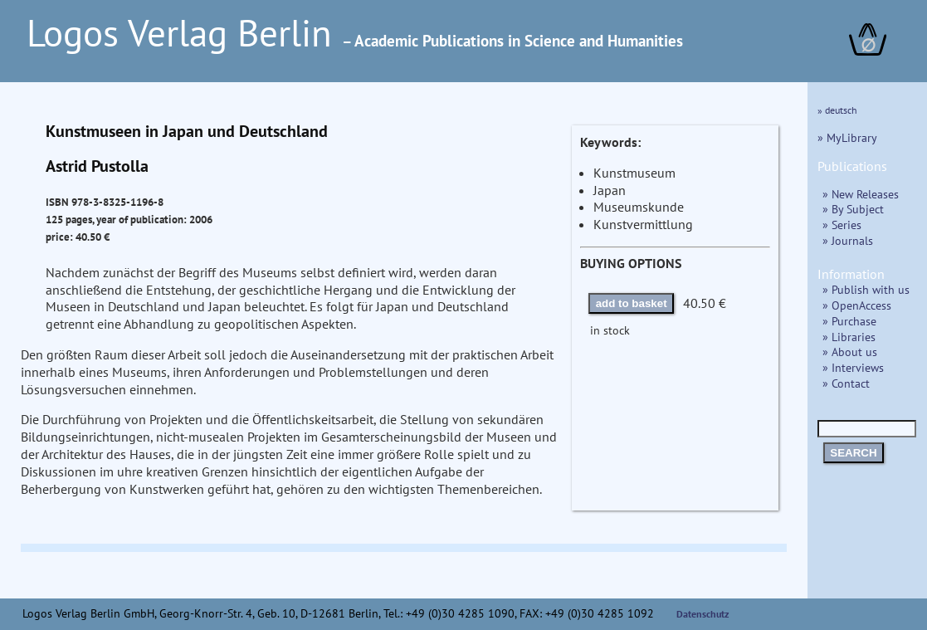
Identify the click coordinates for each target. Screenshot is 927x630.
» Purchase (849, 321)
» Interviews (853, 367)
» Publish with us (866, 289)
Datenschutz (702, 614)
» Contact (846, 383)
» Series (841, 224)
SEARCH (853, 453)
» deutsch (837, 110)
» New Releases (860, 194)
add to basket (631, 303)
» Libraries (849, 336)
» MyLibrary (847, 137)
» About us (849, 351)
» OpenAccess (856, 305)
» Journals (847, 240)
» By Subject (853, 209)
